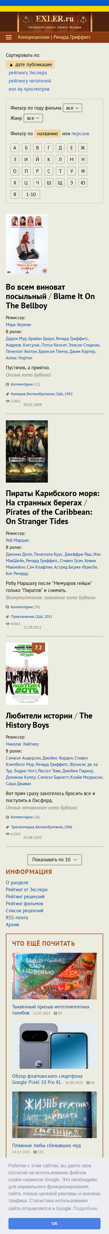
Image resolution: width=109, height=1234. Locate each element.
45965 (13, 623)
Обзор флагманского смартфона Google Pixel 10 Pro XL (47, 1079)
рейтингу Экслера (28, 72)
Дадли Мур (16, 338)
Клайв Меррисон (86, 777)
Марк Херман (18, 324)
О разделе (17, 882)
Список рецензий (24, 910)
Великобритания (40, 393)
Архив (12, 924)
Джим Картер (82, 351)
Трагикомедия (22, 827)
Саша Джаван (18, 783)
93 (58, 1013)
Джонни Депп (19, 554)
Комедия (18, 393)
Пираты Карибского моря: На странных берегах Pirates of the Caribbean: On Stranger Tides (52, 507)
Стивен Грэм (71, 560)
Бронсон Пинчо (53, 351)
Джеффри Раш (78, 554)
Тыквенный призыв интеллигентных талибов (51, 1009)
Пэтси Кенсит (54, 345)
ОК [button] (55, 1223)
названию (47, 133)
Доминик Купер (21, 777)
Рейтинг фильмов (24, 903)
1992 (69, 393)
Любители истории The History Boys (49, 720)
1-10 (31, 194)
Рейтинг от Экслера (26, 889)
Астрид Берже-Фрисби (75, 567)
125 (38, 1151)
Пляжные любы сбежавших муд (46, 1145)
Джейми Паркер (77, 771)
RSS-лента (17, 917)
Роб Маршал (17, 540)
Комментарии (23, 384)
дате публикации (33, 64)
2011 (48, 616)
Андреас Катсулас (23, 345)
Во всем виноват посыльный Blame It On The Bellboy (50, 296)
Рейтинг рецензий (25, 896)
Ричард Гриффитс (72, 338)
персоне (81, 133)
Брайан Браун (41, 338)
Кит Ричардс (17, 573)
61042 (13, 834)
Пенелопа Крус (48, 554)
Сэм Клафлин (39, 567)
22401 (13, 401)
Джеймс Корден (57, 758)
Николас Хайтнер (22, 744)
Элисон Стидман (83, 345)
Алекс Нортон (19, 358)
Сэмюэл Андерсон (23, 758)
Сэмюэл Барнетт (53, 777)
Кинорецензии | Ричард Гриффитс (54, 37)
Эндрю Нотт (25, 771)
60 (90, 1082)
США (59, 393)
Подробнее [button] (85, 1208)
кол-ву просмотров (29, 89)
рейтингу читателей (30, 81)
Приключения (22, 616)
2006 (68, 827)
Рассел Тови (49, 771)
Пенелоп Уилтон (21, 351)
